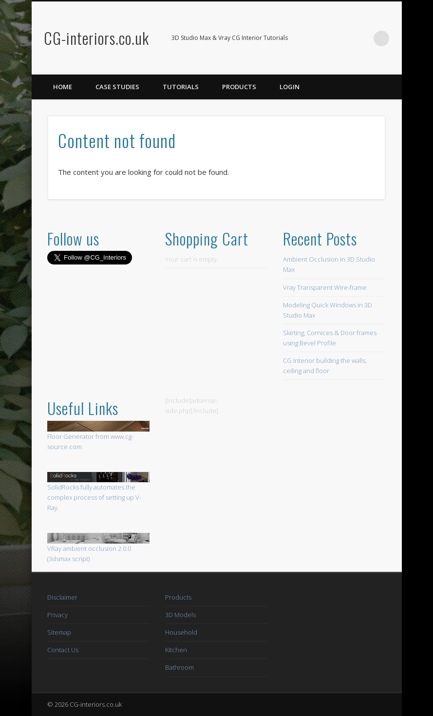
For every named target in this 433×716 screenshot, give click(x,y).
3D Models (180, 614)
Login (290, 86)
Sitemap (59, 632)
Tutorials (181, 86)
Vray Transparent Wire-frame (325, 287)
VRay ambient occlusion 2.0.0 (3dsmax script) (98, 548)
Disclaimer (62, 597)
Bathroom (179, 667)
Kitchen (176, 649)
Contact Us (62, 649)
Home (62, 86)
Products (239, 86)
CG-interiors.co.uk (96, 37)
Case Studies (117, 86)
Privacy (57, 614)
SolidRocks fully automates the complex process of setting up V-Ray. (94, 497)
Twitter (361, 38)
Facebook (341, 38)
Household (181, 632)
